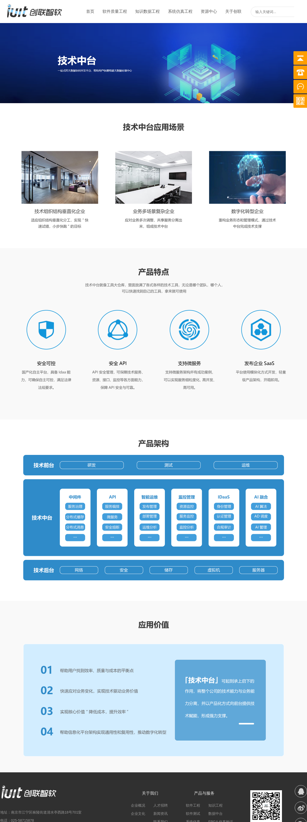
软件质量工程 (115, 11)
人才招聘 (160, 805)
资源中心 (209, 11)
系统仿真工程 (180, 11)
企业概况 (138, 805)
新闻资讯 (160, 814)
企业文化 (138, 814)
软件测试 (193, 814)
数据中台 (215, 814)
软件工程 (193, 805)
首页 (90, 11)
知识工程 (215, 805)
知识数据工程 (147, 11)
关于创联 (233, 11)
